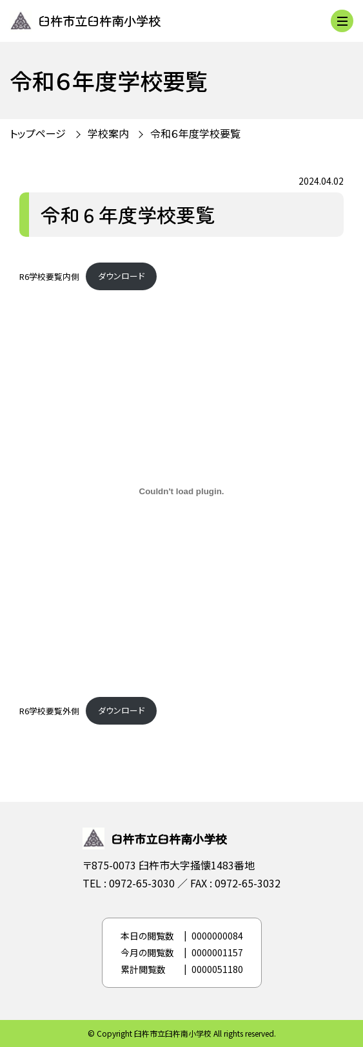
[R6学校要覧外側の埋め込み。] (181, 492)
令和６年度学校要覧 (195, 133)
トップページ (38, 133)
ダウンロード (121, 276)
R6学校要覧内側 (49, 276)
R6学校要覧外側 (49, 710)
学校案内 (108, 133)
